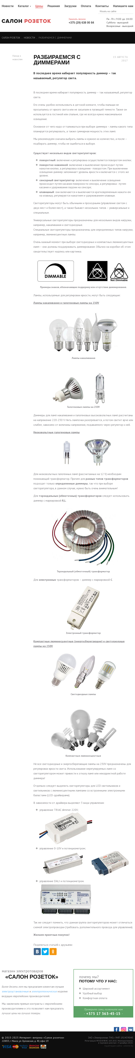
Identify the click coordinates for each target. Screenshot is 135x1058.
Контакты (102, 6)
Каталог (23, 6)
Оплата (86, 6)
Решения (53, 6)
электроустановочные (15, 991)
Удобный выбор (92, 993)
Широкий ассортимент (96, 988)
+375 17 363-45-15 (103, 1013)
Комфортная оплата (95, 998)
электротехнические (44, 991)
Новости (8, 6)
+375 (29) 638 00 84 (81, 22)
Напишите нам (123, 6)
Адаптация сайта (113, 1045)
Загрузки (70, 6)
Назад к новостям (17, 57)
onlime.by (128, 1045)
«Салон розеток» (53, 1037)
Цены (39, 6)
